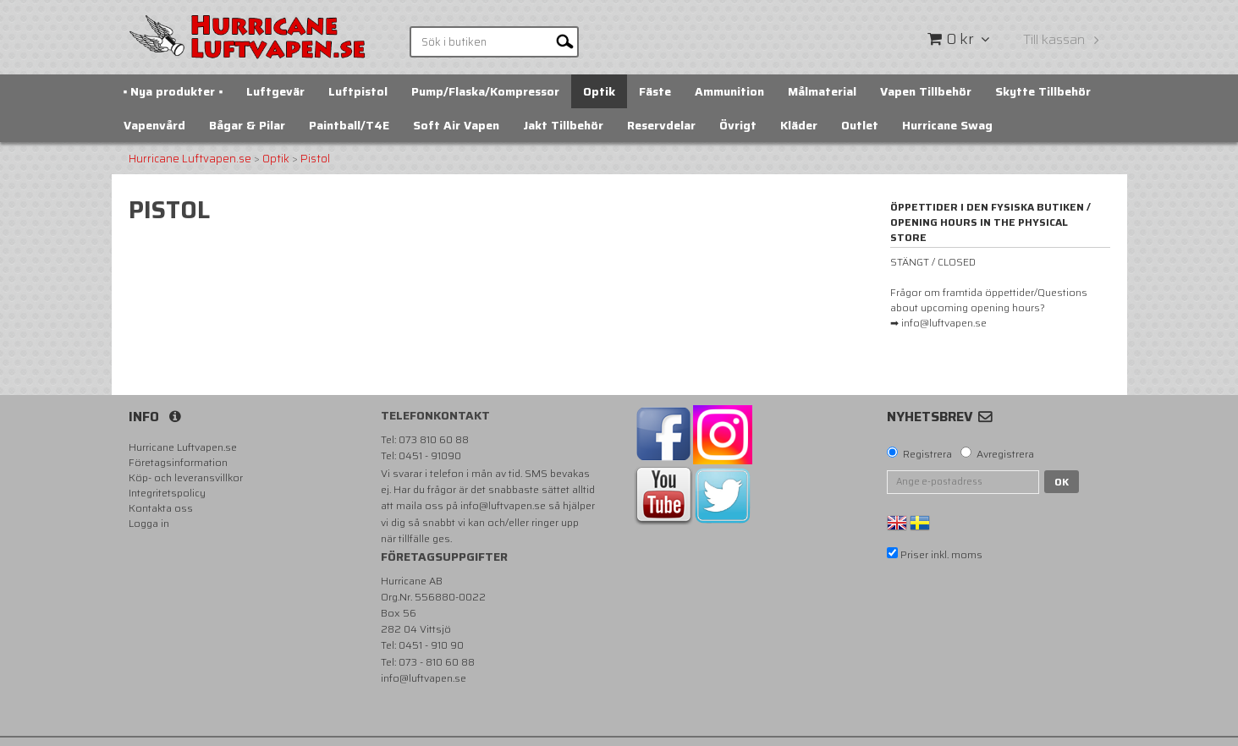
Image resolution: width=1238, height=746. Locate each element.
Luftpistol (358, 91)
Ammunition (729, 91)
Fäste (655, 91)
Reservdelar (661, 125)
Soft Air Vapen (456, 125)
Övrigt (738, 125)
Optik (599, 91)
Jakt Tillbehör (563, 125)
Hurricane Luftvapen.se (190, 159)
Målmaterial (822, 91)
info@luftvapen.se (503, 505)
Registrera (927, 454)
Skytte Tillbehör (1043, 91)
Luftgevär (275, 91)
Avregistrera (1005, 454)
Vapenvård (154, 125)
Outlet (859, 125)
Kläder (798, 125)
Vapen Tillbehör (925, 91)
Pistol (315, 159)
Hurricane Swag (947, 125)
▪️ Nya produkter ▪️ (173, 91)
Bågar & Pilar (247, 125)
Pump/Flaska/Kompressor (485, 91)
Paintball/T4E (349, 125)
